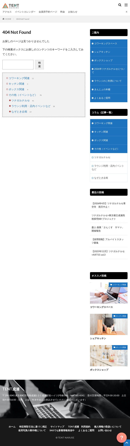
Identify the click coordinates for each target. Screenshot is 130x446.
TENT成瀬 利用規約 (79, 426)
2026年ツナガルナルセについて (108, 71)
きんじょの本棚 (102, 89)
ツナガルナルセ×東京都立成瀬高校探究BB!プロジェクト (108, 217)
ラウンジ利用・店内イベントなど (33, 105)
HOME (8, 19)
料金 (62, 11)
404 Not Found (22, 19)
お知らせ (72, 11)
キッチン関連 (19, 83)
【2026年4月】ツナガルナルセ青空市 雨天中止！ (109, 205)
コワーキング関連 (21, 78)
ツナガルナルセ (23, 100)
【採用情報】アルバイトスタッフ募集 (108, 241)
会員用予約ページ (48, 11)
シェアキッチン (102, 52)
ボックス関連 (19, 89)
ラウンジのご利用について (108, 81)
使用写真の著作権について (32, 430)
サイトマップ (57, 426)
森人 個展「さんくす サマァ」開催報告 (108, 229)
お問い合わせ (105, 430)
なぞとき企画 (21, 111)
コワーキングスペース (105, 43)
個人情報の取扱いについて (108, 426)
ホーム (12, 426)
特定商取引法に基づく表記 (33, 426)
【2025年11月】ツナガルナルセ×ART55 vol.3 (108, 253)
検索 (39, 64)
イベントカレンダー (25, 11)
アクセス (7, 11)
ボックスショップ (103, 60)
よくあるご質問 (102, 98)
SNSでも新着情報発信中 (61, 430)
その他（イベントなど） (25, 94)
